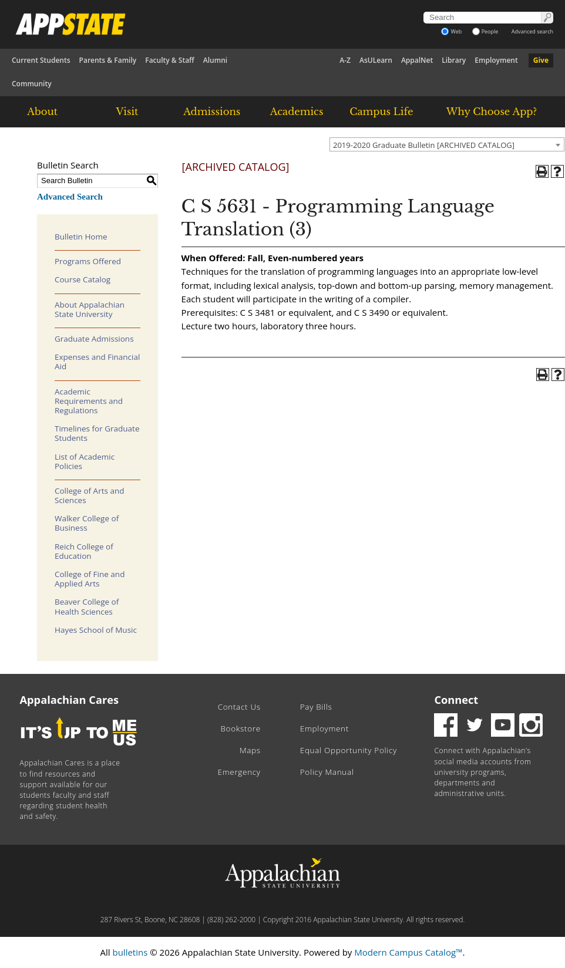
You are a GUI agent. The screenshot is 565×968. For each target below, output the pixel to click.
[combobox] (446, 144)
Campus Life (381, 111)
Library (454, 60)
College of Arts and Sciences (89, 495)
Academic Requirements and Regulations (89, 401)
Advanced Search (70, 196)
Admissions (211, 111)
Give (541, 60)
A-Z (345, 60)
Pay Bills (316, 706)
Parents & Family (108, 60)
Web (451, 31)
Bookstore (240, 728)
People (485, 31)
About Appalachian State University (90, 309)
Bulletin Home (81, 236)
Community (32, 84)
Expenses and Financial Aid (97, 362)
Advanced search (532, 31)
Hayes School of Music (96, 630)
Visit (127, 111)
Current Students (41, 60)
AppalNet (417, 60)
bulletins (129, 952)
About (42, 111)
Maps (250, 750)
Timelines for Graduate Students (97, 433)
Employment (496, 60)
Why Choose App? (491, 111)
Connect (456, 700)
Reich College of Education (84, 551)
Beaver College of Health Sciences (87, 606)
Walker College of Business (87, 523)
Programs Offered (88, 261)
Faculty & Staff (169, 60)
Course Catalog (82, 279)
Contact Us (239, 706)
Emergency (239, 772)
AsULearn (375, 60)
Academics (297, 111)
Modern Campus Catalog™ (408, 952)
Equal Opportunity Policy (348, 750)
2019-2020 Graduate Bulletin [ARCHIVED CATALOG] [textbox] (423, 145)
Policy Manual (327, 772)
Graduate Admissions (94, 338)
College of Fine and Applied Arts (90, 579)
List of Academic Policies (85, 461)
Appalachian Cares (69, 700)
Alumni (215, 60)
